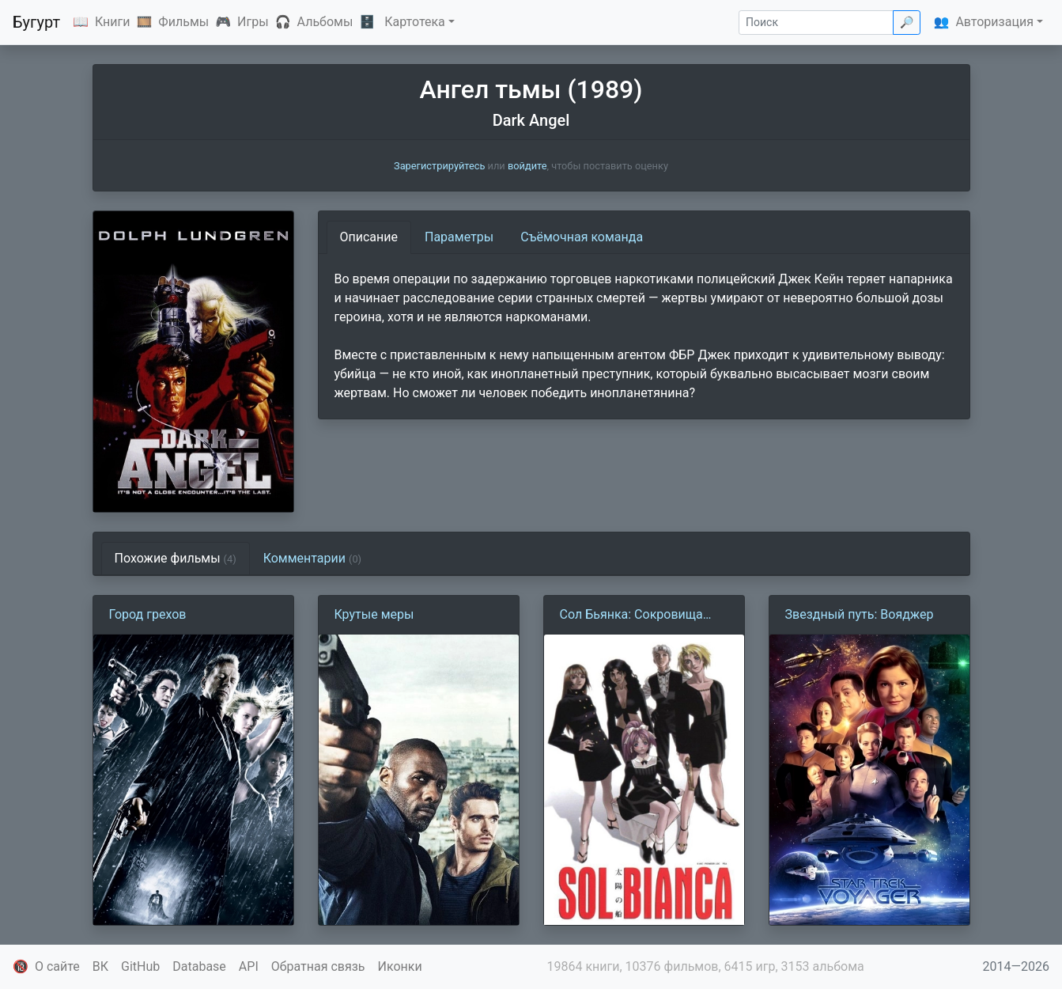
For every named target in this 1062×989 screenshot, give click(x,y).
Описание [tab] (369, 236)
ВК (100, 966)
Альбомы (325, 21)
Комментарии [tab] (312, 558)
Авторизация (994, 21)
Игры (253, 21)
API (249, 966)
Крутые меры (374, 614)
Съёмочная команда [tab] (581, 236)
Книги (112, 21)
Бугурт (36, 22)
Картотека (414, 21)
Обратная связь (318, 966)
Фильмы (183, 21)
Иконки (400, 966)
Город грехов (148, 614)
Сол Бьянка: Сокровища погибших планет (631, 615)
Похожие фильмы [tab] (175, 558)
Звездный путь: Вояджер (859, 614)
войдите (527, 166)
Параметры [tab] (459, 236)
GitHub (140, 966)
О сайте (57, 966)
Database (199, 966)
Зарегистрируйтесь (439, 166)
